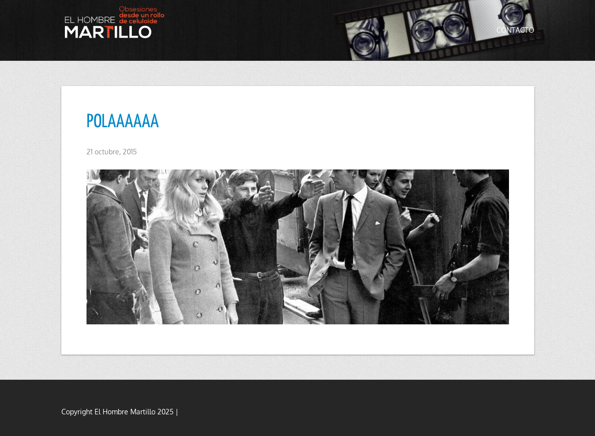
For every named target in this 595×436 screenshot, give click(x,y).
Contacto (515, 30)
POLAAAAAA (123, 122)
